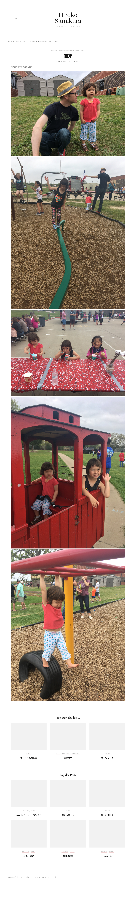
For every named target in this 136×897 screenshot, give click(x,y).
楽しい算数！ (107, 815)
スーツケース (107, 758)
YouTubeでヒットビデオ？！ (29, 815)
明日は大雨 (68, 856)
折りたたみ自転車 (28, 758)
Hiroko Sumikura (68, 17)
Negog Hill (107, 856)
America (54, 50)
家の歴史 (68, 758)
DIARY (83, 50)
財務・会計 (28, 856)
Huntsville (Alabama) (71, 754)
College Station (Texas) (69, 50)
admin (60, 61)
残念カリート (68, 815)
